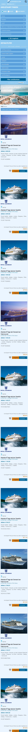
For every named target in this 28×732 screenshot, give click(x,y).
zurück (3, 4)
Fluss (11, 11)
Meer (5, 11)
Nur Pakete (21, 11)
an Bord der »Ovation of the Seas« (14, 147)
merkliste (11, 4)
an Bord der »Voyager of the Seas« (11, 210)
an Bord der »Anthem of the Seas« (14, 581)
